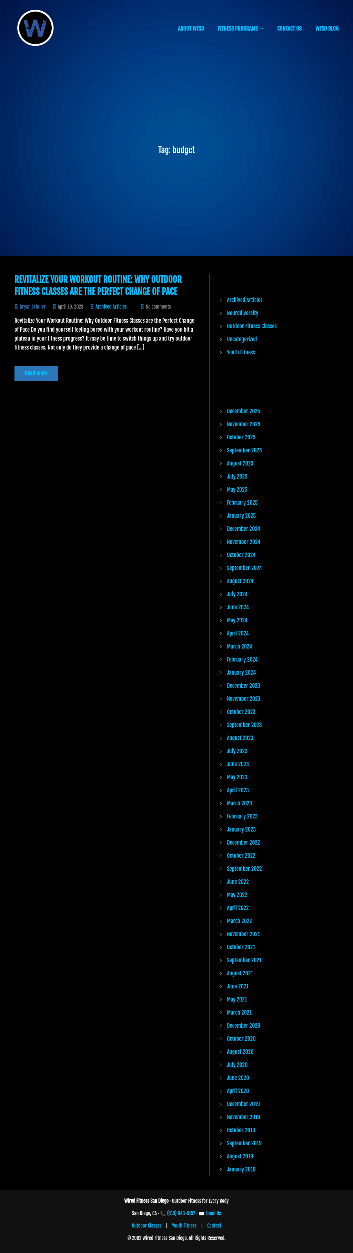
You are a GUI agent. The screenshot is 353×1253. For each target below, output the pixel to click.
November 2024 (243, 541)
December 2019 (243, 1104)
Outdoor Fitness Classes (252, 326)
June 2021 (238, 986)
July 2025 (237, 476)
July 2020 (237, 1064)
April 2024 (238, 633)
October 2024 (241, 554)
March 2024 (239, 646)
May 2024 (237, 620)
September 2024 (244, 568)
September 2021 (244, 960)
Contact (214, 1226)
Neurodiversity (242, 313)
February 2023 (242, 816)
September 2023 (244, 724)
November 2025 (243, 424)
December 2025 (243, 411)
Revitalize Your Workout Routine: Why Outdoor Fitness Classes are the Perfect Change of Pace (98, 285)
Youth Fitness (241, 352)
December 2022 (243, 842)
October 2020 (241, 1038)
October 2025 (241, 437)
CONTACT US (289, 28)
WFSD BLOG (327, 28)
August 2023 (240, 738)
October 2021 (241, 947)
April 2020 (238, 1091)
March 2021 (239, 1012)
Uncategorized (242, 339)
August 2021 (240, 973)
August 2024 (240, 581)
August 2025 (240, 463)
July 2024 (237, 594)
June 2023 (238, 764)
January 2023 (241, 829)
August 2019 (240, 1156)
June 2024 (238, 607)
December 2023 (243, 685)
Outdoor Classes (146, 1226)
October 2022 (241, 855)
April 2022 (238, 907)
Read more (36, 373)
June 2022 (238, 881)
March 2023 (239, 803)
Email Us (213, 1213)
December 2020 (243, 1025)
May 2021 (237, 999)
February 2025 (242, 502)
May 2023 (237, 777)
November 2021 (243, 934)
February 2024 (242, 659)
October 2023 (241, 711)
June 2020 (238, 1077)
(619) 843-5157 (181, 1213)
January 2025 (241, 515)
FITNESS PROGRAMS (238, 28)
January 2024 (241, 672)
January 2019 (241, 1169)
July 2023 (237, 751)
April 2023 (238, 790)
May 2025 (237, 489)
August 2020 (240, 1051)
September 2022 (244, 868)
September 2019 (244, 1143)
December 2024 (243, 528)
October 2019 (241, 1130)
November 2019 (243, 1117)
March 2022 (239, 921)
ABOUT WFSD (191, 28)
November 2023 (243, 698)
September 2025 (244, 450)
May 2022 (237, 894)
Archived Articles (111, 307)
